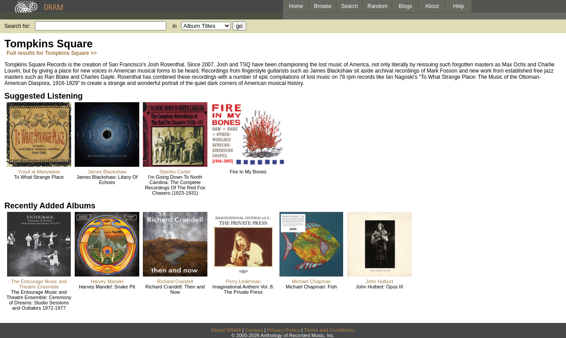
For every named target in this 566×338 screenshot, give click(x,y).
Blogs (405, 6)
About (432, 6)
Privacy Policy (283, 330)
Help (458, 6)
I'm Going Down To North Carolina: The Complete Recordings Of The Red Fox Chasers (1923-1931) (175, 185)
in (174, 26)
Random (377, 6)
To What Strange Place (39, 177)
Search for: (17, 26)
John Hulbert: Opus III (379, 286)
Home (296, 6)
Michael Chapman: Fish (311, 286)
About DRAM (226, 330)
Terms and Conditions (329, 330)
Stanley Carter (175, 171)
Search (349, 6)
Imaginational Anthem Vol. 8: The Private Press (243, 289)
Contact (254, 330)
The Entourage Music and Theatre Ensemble (39, 284)
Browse (323, 6)
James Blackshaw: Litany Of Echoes (107, 179)
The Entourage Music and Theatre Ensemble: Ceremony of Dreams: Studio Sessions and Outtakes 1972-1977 (39, 300)
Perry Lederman (243, 281)
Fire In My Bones (247, 171)
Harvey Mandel (107, 281)
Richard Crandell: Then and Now (175, 289)
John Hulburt (379, 281)
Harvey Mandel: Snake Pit (107, 286)
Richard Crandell (175, 281)
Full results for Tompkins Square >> (52, 53)
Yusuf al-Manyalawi (39, 171)
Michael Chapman (311, 281)
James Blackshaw (107, 171)
